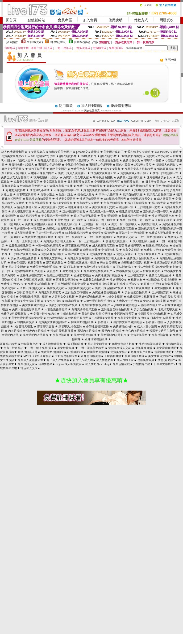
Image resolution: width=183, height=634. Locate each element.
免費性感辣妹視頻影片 (109, 275)
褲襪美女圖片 (132, 181)
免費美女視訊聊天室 (26, 181)
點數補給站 (36, 20)
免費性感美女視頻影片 (98, 267)
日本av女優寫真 (108, 194)
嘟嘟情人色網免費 (49, 164)
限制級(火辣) (35, 42)
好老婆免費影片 (15, 190)
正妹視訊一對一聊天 (156, 211)
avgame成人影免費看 (69, 364)
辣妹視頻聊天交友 (157, 245)
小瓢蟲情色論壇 (109, 160)
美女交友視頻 (52, 301)
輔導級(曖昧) (58, 42)
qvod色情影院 (55, 318)
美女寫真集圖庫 (53, 181)
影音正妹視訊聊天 (76, 245)
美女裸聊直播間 (166, 348)
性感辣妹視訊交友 (128, 284)
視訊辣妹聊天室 (78, 207)
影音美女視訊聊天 (117, 241)
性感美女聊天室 (65, 198)
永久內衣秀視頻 (135, 330)
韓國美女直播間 (97, 352)
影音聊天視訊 (154, 322)
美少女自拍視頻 (144, 309)
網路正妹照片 (37, 169)
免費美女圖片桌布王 (14, 156)
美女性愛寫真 (92, 110)
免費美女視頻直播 (160, 275)
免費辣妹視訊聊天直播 (108, 258)
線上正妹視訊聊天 (85, 215)
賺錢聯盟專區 (121, 106)
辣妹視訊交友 (118, 279)
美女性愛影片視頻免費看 (27, 318)
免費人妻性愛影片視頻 (26, 309)
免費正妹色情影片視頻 (109, 288)
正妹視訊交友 (136, 275)
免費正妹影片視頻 (78, 258)
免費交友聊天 (124, 254)
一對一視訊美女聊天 (91, 348)
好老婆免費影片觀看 (96, 190)
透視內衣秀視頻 (111, 330)
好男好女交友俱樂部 (147, 190)
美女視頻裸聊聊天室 (168, 186)
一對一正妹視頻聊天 (88, 241)
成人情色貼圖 (104, 360)
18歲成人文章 (24, 160)
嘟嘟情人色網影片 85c (81, 160)
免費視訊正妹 (61, 335)
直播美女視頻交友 (67, 279)
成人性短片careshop (97, 364)
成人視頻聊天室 (43, 220)
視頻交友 (136, 279)
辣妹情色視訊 (174, 344)
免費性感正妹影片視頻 (81, 262)
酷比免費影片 (67, 156)
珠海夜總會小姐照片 (46, 177)
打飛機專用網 (141, 364)
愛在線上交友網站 (139, 152)
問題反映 (166, 20)
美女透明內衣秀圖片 (35, 335)
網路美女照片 (142, 164)
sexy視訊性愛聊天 (115, 198)
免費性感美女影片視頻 (28, 271)
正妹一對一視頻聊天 (132, 232)
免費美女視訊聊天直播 (57, 241)
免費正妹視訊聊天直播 (120, 228)
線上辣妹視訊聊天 (76, 232)
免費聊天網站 (22, 249)
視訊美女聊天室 (62, 203)
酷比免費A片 (108, 156)
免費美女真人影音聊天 (134, 173)
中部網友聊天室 (124, 313)
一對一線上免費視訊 (40, 348)
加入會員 (90, 20)
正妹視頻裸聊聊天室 (66, 190)
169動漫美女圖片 (102, 318)
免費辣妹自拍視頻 (39, 284)
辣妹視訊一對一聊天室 (28, 228)
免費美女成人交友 (119, 348)
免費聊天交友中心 (52, 258)
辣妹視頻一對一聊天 (88, 228)
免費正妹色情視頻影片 (106, 292)
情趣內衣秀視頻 (36, 330)
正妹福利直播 (112, 356)
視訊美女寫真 (145, 360)
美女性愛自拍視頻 (136, 292)
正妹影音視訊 (124, 267)
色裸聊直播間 (162, 352)
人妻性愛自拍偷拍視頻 (98, 301)
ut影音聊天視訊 (23, 326)
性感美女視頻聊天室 (103, 173)
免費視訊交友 (26, 364)
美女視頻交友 (55, 288)
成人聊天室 (164, 198)
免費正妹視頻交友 (49, 292)
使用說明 (115, 20)
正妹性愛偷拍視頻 (90, 296)
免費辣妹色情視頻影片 (141, 258)
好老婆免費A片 (116, 186)
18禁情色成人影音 (123, 344)
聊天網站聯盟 (70, 249)
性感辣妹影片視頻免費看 (162, 279)
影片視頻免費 (76, 254)
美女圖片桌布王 (113, 152)
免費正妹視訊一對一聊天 (135, 220)
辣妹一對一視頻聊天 (70, 237)
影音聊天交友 (45, 326)
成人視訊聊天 (28, 215)
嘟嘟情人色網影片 (167, 164)
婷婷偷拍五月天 (78, 318)
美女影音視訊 (108, 262)
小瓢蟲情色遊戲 (75, 164)
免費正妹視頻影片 (148, 254)
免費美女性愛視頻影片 (52, 322)
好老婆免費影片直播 (60, 186)
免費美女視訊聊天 (103, 232)
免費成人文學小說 (157, 156)
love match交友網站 (166, 152)
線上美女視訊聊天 (47, 211)
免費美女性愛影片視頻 (132, 318)
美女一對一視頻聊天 (124, 224)
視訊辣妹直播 (143, 348)
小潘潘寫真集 (121, 190)
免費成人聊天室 (67, 224)
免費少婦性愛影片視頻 (63, 305)
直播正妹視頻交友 (31, 288)
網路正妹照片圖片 (42, 173)
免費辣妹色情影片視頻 (135, 262)
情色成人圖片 (85, 194)
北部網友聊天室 (168, 309)
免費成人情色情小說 (50, 160)
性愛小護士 (66, 194)
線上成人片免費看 (58, 360)
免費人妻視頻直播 (154, 301)
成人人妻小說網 (147, 326)
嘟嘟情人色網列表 (100, 164)
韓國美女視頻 (25, 322)
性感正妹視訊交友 (58, 275)
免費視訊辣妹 (160, 335)
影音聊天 (103, 322)
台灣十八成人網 (83, 360)
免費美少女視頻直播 (27, 301)
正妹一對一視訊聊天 (48, 232)
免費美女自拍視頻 (94, 279)
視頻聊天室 (126, 207)
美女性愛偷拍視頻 (33, 305)
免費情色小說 (131, 160)
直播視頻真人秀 (27, 352)
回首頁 (11, 20)
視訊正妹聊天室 (137, 203)
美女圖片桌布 (36, 152)
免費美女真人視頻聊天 (139, 169)
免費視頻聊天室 (113, 203)
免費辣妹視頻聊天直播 (39, 224)
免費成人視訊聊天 (160, 232)
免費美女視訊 (118, 352)
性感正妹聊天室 (90, 198)
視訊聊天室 (159, 203)
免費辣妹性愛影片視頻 (33, 296)
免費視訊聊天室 (38, 203)
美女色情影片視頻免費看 (26, 262)
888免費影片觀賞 (131, 156)
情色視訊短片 (166, 360)
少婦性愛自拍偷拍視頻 (152, 313)
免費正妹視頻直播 (139, 288)
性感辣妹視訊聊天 (150, 344)
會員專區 (65, 20)
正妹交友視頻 (82, 275)
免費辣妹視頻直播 (101, 284)
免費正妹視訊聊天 (52, 254)
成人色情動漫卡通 (12, 152)
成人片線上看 (125, 360)
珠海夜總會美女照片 (159, 177)
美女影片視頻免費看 (23, 258)
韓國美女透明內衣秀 (162, 330)
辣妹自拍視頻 (25, 292)
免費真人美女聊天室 (76, 177)
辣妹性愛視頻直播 (61, 330)
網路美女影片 (58, 169)
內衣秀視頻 (15, 330)
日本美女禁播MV (156, 181)
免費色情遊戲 (121, 364)
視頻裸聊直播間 (135, 356)
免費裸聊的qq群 (123, 326)
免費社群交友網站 (44, 313)
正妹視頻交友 (160, 292)
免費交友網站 (131, 249)
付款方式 (141, 20)
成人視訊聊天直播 (144, 241)
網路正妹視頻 (165, 169)
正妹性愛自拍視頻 (76, 292)
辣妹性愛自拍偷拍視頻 (127, 322)
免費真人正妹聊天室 (129, 177)
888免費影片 (88, 156)
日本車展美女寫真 (78, 181)
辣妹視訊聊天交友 (163, 215)
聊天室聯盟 (90, 249)
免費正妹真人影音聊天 (15, 177)
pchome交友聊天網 (87, 152)
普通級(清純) (82, 42)
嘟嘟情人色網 (152, 160)
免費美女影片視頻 (100, 254)
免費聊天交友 (125, 237)
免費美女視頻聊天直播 (39, 237)
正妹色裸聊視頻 (91, 356)
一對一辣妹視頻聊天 (48, 245)
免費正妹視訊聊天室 (107, 181)
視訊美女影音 (17, 267)
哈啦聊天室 (72, 301)
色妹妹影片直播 (141, 352)
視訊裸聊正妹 (75, 344)
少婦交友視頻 (114, 296)
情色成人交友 (29, 368)
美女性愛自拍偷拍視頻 (96, 313)
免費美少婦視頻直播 (84, 309)
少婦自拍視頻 (68, 313)
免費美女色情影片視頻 (44, 267)
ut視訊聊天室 (75, 352)
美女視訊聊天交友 (52, 207)
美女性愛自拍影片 (159, 356)
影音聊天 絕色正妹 (70, 326)
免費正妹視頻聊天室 (89, 186)
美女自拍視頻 (162, 288)
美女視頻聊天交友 (103, 207)
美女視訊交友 (70, 271)
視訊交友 (52, 271)
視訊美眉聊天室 (129, 211)
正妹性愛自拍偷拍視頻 (115, 309)
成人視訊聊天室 (21, 211)
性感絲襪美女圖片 (31, 186)
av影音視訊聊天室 (66, 356)
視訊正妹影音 (70, 267)
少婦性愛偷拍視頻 (125, 305)
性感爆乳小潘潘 (40, 190)
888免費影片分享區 (43, 156)
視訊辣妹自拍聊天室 (38, 198)
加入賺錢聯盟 (91, 106)
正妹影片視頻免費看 (24, 254)
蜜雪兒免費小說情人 (21, 164)
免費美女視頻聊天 (52, 352)
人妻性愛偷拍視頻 (56, 309)
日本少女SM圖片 (160, 318)
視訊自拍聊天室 (132, 194)
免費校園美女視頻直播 (141, 296)
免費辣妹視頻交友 (12, 284)
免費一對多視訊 (13, 348)
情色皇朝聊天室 (27, 207)
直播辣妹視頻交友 (31, 275)
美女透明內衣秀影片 (113, 335)
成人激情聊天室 (52, 344)
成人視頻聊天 (22, 232)
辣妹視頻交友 (151, 271)
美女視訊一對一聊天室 (55, 215)
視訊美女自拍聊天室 (159, 194)
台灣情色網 (45, 364)
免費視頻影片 (109, 249)
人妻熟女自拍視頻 (127, 301)
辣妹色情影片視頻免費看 (153, 267)
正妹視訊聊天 (163, 220)
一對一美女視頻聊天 (100, 237)
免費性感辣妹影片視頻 (37, 279)
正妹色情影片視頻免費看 (70, 284)
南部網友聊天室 (151, 305)
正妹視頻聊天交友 (73, 211)
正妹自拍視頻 (152, 284)
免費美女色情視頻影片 (98, 271)
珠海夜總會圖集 (103, 177)
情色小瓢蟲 (123, 164)
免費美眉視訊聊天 (20, 245)
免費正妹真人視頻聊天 (72, 173)
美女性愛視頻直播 (85, 335)
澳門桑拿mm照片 (140, 186)
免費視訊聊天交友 (141, 198)
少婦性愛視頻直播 (97, 326)
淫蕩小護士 (48, 194)
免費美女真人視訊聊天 (85, 169)
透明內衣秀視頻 (87, 330)
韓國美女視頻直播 (82, 322)
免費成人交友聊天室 (59, 228)
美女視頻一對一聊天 (70, 220)
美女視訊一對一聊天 (102, 211)
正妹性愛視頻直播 (96, 339)
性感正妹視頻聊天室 (165, 173)
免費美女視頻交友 (79, 288)
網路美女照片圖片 (13, 169)
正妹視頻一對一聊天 (94, 224)
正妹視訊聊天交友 (148, 207)
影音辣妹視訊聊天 (130, 245)
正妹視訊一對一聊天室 (101, 220)
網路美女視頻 (112, 169)
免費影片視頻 (152, 249)
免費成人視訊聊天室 (30, 360)
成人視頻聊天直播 (103, 245)
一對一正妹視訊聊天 (26, 241)
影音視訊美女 (54, 262)
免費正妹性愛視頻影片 (15, 313)
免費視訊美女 (138, 335)
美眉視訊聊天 (149, 224)
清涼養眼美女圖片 (60, 152)
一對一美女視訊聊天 (151, 237)
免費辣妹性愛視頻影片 (96, 305)
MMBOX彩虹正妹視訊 (37, 356)
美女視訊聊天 (109, 215)
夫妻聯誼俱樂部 (26, 194)
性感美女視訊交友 (127, 271)
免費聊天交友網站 (88, 203)
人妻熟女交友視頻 (63, 296)
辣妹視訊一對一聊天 (134, 215)
